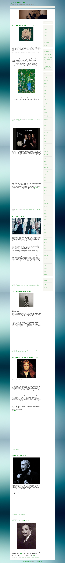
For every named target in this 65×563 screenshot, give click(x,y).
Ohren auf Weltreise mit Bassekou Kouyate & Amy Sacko (48, 64)
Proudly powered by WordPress (27, 560)
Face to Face (45, 34)
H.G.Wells (16, 557)
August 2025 (45, 85)
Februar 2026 (45, 76)
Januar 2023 (45, 130)
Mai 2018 (45, 211)
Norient (45, 282)
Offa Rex (37, 349)
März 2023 (45, 127)
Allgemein (21, 118)
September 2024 (46, 101)
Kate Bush (30, 349)
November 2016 (46, 237)
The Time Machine (33, 557)
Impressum (26, 7)
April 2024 (45, 108)
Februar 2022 (45, 146)
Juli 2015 (45, 260)
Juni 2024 (45, 105)
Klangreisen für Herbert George (20, 520)
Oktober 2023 (45, 117)
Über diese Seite (16, 7)
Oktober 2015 (45, 256)
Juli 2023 (45, 121)
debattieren (21, 552)
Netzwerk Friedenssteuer (47, 288)
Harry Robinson (31, 118)
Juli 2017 (45, 225)
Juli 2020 (45, 173)
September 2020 (46, 170)
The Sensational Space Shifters (35, 284)
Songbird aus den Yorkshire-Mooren (21, 291)
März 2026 (45, 75)
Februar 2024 (45, 111)
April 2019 (45, 195)
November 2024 (46, 98)
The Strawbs (17, 448)
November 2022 (46, 133)
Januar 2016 (45, 251)
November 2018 (46, 202)
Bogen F (32, 263)
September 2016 (46, 240)
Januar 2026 (45, 78)
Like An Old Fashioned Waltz (36, 118)
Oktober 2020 (45, 169)
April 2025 (45, 91)
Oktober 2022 (45, 134)
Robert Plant (19, 284)
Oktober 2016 (45, 238)
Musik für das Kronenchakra (47, 50)
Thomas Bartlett (24, 350)
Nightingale (15, 513)
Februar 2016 (45, 250)
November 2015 (46, 254)
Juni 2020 (45, 175)
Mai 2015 (45, 263)
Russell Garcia (25, 557)
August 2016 (45, 241)
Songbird (19, 119)
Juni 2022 (45, 140)
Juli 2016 (45, 243)
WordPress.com (40, 560)
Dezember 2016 (46, 235)
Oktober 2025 (45, 82)
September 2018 (46, 205)
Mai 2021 (45, 159)
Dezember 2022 (46, 131)
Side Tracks (45, 44)
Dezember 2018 (46, 201)
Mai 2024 (45, 107)
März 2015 (45, 266)
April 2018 (45, 212)
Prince (22, 557)
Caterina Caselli (28, 556)
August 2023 (45, 120)
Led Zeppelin (15, 284)
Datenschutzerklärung (32, 7)
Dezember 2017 (46, 218)
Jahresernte (20, 349)
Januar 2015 (45, 269)
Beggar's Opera (24, 556)
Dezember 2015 (46, 253)
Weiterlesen (34, 554)
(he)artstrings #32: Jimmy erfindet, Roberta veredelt (47, 66)
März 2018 (45, 214)
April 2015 (45, 264)
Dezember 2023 (46, 114)
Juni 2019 (45, 192)
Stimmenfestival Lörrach (27, 284)
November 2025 (46, 81)
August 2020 (45, 172)
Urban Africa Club (46, 286)
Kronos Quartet (34, 349)
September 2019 (46, 188)
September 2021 (46, 153)
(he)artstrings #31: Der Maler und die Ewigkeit (24, 24)
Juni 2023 (45, 123)
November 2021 (46, 150)
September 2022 (46, 136)
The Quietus (45, 279)
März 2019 (45, 196)
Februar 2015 (45, 267)
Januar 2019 (45, 199)
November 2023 (46, 115)
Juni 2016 (45, 244)
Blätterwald (22, 7)
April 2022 (45, 143)
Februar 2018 (45, 215)
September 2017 (46, 222)
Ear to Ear (45, 33)
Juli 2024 (45, 104)
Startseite (11, 7)
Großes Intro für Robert (18, 215)
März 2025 (45, 92)
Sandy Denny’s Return (17, 125)
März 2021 (45, 162)
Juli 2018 (45, 208)
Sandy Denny (15, 119)
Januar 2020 (45, 182)
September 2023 (46, 118)
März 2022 (45, 144)
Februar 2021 (45, 163)
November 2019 (46, 185)
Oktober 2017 (45, 221)
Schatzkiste (45, 43)
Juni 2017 (45, 227)
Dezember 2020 (46, 166)
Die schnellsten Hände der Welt (48, 53)
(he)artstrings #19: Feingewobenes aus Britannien (25, 356)
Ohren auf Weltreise (46, 41)
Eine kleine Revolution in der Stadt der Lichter (47, 61)
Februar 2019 (45, 198)
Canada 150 (45, 31)
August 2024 (45, 102)
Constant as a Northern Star (19, 455)
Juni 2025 (45, 88)
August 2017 (45, 224)
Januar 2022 (45, 147)
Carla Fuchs (27, 118)
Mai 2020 (45, 176)
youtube (15, 162)
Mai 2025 (45, 89)
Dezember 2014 (46, 270)
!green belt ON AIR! (46, 27)
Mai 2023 (45, 124)
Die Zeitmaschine (33, 556)
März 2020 (45, 179)
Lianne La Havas (19, 557)
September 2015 (46, 257)
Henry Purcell (27, 349)
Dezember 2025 (46, 79)
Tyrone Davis (37, 557)
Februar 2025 (45, 94)
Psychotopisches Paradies (47, 52)
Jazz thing (45, 285)
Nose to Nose (45, 40)
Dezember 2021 (46, 149)
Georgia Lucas (27, 208)
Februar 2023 (45, 128)
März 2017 (45, 231)
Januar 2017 (45, 234)
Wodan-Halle (36, 186)
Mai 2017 (45, 228)
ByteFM (45, 283)
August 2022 (45, 137)
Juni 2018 (45, 209)
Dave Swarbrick (20, 403)
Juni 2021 (45, 157)
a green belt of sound (19, 3)
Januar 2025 (45, 95)
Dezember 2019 (46, 183)
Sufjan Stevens (19, 350)
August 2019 (45, 189)
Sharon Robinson (22, 513)
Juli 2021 (45, 156)
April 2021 (45, 160)
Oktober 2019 (45, 186)
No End (13, 119)
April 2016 (45, 247)
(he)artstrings (17, 118)
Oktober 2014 (45, 273)
